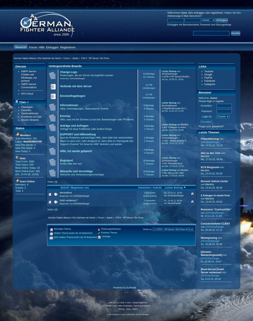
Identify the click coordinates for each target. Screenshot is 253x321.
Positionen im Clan (31, 116)
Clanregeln (27, 107)
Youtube (208, 71)
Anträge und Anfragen (74, 125)
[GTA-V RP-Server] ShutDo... (177, 76)
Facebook (209, 81)
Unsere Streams (30, 120)
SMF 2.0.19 (113, 302)
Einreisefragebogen (72, 96)
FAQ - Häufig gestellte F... (176, 140)
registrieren (217, 12)
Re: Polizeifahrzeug (173, 163)
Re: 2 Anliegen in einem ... (176, 127)
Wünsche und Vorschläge (76, 171)
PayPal (208, 77)
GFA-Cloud (27, 93)
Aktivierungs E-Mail (177, 16)
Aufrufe (157, 187)
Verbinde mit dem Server (76, 86)
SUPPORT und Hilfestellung (78, 134)
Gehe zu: (147, 229)
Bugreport (66, 160)
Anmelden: (206, 105)
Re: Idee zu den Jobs (174, 173)
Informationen (69, 105)
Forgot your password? (211, 126)
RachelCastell (174, 203)
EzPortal (131, 287)
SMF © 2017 (125, 302)
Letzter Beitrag (175, 187)
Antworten (144, 187)
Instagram (209, 84)
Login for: (207, 116)
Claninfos (26, 110)
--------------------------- (32, 90)
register (220, 101)
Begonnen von (80, 187)
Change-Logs (68, 72)
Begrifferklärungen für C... (176, 108)
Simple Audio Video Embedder (119, 306)
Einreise (65, 116)
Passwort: (207, 111)
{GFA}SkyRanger (77, 78)
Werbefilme (65, 192)
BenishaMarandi (169, 105)
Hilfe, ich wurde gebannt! (76, 151)
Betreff (65, 187)
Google (208, 74)
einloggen (199, 12)
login (209, 101)
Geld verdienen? (68, 200)
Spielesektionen (29, 113)
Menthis (184, 124)
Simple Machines (140, 302)
